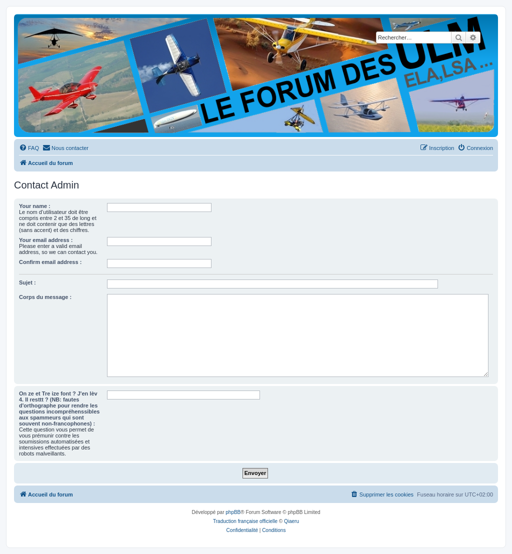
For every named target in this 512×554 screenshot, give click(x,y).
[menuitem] (29, 148)
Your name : (34, 206)
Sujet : (27, 283)
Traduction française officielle (245, 521)
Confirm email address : (50, 262)
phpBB (233, 512)
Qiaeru (291, 521)
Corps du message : (45, 297)
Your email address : (45, 240)
